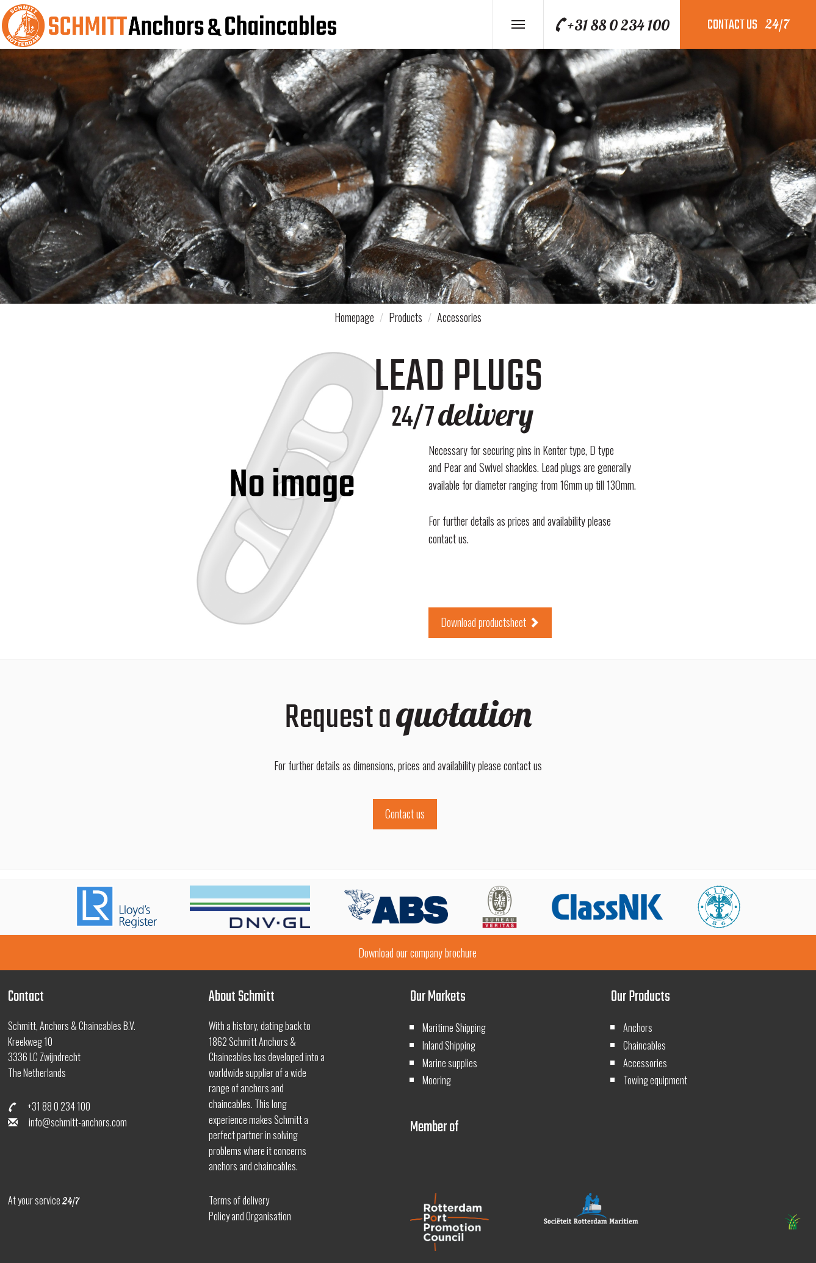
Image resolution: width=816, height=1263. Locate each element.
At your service (43, 1200)
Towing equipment (655, 1080)
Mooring (436, 1080)
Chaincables (644, 1045)
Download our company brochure (417, 953)
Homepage (354, 317)
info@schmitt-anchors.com (67, 1122)
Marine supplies (449, 1063)
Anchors (637, 1027)
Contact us (405, 813)
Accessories (459, 317)
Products (405, 317)
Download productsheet (490, 622)
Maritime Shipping (454, 1027)
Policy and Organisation (250, 1216)
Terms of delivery (239, 1200)
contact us (748, 25)
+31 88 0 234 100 (611, 25)
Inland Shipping (448, 1045)
